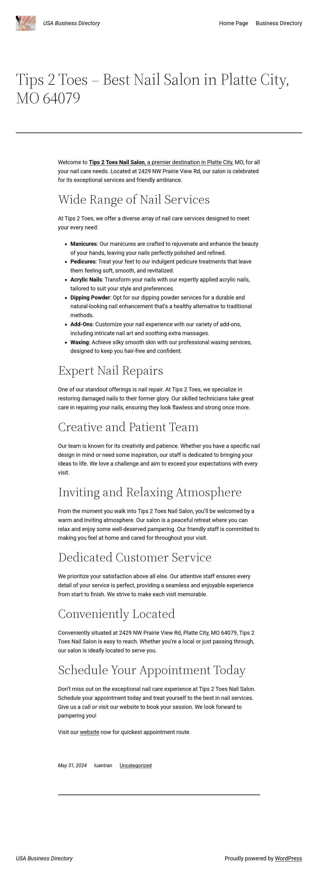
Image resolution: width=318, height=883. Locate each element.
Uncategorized (136, 765)
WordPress (288, 858)
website (89, 732)
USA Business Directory (71, 23)
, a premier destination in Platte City (160, 162)
